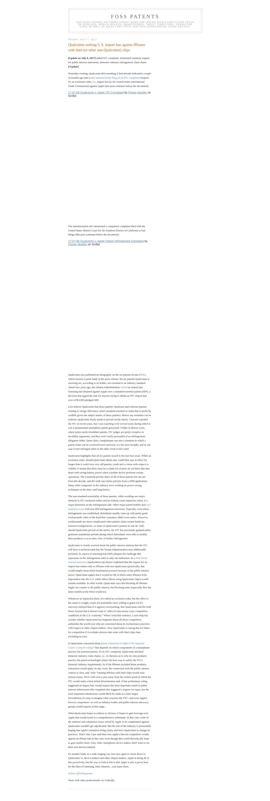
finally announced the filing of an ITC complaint (114, 77)
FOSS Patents (135, 16)
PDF (142, 374)
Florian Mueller (137, 92)
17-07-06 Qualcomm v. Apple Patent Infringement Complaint (106, 241)
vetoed (123, 387)
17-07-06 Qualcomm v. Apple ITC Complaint (96, 92)
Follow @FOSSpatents (80, 773)
